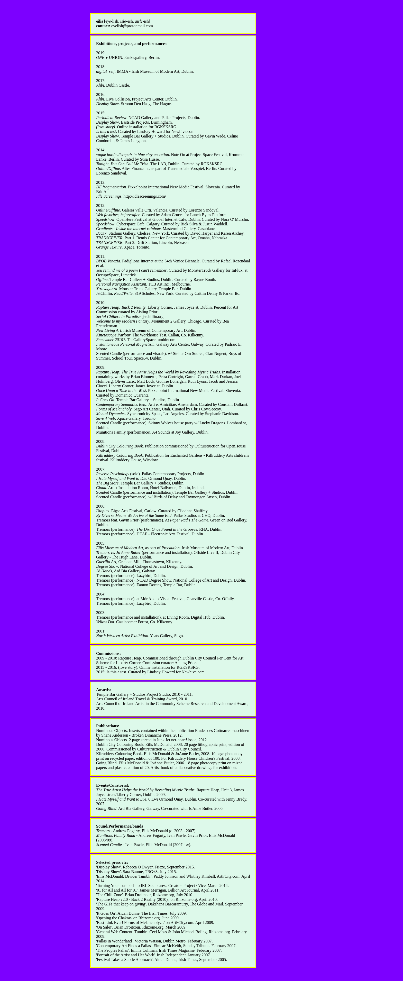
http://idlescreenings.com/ (144, 196)
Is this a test (106, 131)
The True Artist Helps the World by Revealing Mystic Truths (145, 790)
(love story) (105, 127)
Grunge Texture (109, 247)
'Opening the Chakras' (114, 918)
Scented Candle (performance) (121, 423)
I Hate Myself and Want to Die (121, 799)
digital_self (105, 71)
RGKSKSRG (165, 127)
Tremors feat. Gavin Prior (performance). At (152, 520)
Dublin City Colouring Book (119, 744)
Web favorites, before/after (118, 215)
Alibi (100, 85)
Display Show (107, 104)
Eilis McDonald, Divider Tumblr (124, 876)
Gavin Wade (215, 136)
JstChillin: (114, 293)
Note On (178, 154)
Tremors (103, 831)
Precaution (170, 548)
